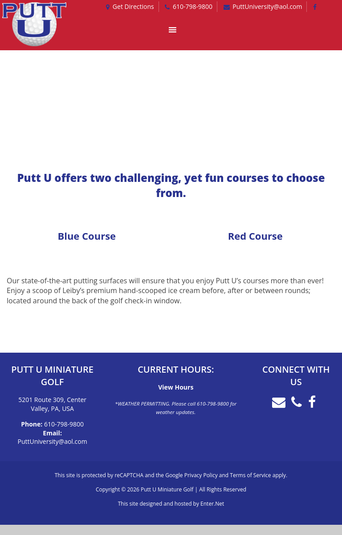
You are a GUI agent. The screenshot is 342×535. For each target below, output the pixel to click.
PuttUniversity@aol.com (52, 441)
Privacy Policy (201, 475)
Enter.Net (212, 503)
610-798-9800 (64, 424)
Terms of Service (250, 475)
